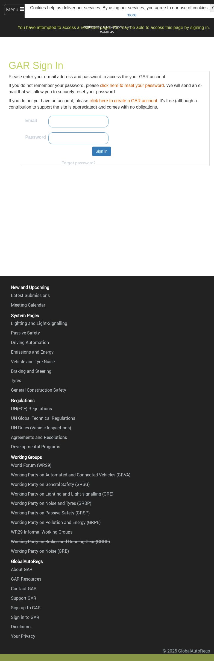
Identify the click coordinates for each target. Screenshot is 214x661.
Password (35, 137)
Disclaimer (21, 627)
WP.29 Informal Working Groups (41, 532)
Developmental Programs (35, 447)
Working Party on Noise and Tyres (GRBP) (51, 503)
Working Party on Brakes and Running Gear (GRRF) (60, 541)
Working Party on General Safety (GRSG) (50, 484)
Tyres (16, 380)
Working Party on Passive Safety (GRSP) (50, 513)
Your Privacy (23, 636)
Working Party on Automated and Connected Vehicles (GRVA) (70, 475)
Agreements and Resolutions (39, 437)
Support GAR (23, 598)
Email (31, 120)
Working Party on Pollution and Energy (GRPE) (56, 522)
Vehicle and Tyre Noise (33, 362)
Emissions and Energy (32, 352)
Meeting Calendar (28, 305)
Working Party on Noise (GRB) (40, 551)
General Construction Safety (38, 390)
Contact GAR (24, 589)
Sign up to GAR (26, 608)
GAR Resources (26, 579)
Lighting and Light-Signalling (39, 323)
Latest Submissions (30, 295)
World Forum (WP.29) (31, 465)
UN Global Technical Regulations (43, 418)
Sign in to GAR (25, 617)
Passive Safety (25, 333)
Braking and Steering (31, 371)
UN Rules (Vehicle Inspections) (41, 428)
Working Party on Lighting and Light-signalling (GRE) (62, 494)
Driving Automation (30, 342)
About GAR (22, 569)
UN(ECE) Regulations (31, 409)
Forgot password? (78, 162)
